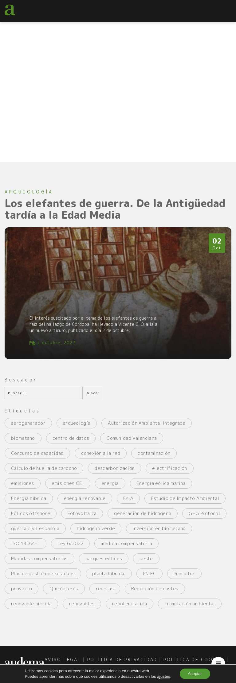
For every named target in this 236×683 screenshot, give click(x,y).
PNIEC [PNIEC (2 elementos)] (149, 577)
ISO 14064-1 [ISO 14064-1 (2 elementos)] (25, 547)
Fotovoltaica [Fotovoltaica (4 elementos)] (82, 517)
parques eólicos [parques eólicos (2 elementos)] (103, 562)
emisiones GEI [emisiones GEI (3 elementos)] (68, 487)
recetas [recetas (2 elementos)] (105, 592)
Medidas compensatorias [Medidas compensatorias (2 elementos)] (39, 562)
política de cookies (194, 662)
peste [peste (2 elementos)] (146, 562)
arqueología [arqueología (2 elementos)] (76, 426)
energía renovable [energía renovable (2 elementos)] (85, 502)
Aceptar (194, 673)
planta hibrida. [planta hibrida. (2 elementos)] (108, 577)
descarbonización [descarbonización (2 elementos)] (114, 472)
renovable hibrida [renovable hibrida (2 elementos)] (31, 607)
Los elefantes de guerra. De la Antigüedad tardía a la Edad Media (118, 209)
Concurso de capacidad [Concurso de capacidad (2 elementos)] (37, 457)
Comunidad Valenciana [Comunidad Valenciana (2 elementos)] (132, 442)
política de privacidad (122, 662)
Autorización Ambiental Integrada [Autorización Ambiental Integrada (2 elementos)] (146, 426)
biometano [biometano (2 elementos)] (23, 442)
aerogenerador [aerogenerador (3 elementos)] (28, 426)
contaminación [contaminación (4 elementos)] (154, 457)
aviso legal (63, 662)
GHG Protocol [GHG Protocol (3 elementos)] (204, 517)
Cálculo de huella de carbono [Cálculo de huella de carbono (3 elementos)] (44, 472)
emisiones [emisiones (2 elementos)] (22, 487)
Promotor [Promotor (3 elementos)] (184, 577)
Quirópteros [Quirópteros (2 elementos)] (63, 592)
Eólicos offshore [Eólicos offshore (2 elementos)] (30, 517)
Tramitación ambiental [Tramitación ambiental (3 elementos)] (189, 607)
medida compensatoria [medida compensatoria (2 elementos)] (126, 547)
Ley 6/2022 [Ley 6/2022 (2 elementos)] (70, 547)
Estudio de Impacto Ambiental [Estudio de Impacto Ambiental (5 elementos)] (185, 502)
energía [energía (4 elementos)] (110, 487)
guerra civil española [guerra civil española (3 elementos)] (35, 532)
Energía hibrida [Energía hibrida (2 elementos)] (28, 502)
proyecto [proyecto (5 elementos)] (21, 592)
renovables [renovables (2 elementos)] (82, 607)
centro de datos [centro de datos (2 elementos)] (71, 442)
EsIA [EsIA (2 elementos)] (128, 502)
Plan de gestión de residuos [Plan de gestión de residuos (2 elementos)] (43, 577)
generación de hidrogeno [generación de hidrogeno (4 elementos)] (142, 517)
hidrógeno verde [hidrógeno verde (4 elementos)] (96, 532)
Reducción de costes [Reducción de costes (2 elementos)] (155, 592)
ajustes (162, 676)
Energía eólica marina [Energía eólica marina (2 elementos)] (161, 487)
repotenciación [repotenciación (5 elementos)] (129, 607)
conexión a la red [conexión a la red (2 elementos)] (100, 457)
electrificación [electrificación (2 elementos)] (169, 472)
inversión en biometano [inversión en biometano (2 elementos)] (159, 532)
